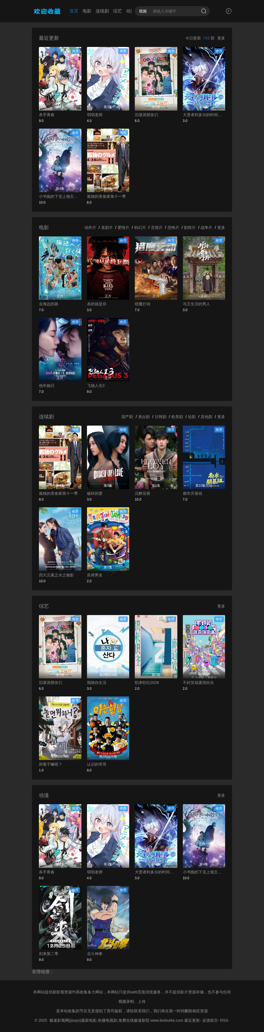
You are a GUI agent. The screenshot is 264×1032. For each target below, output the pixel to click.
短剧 (192, 416)
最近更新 (192, 1020)
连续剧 (102, 11)
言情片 (157, 227)
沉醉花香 (142, 493)
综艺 (117, 11)
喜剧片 (107, 227)
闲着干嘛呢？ (50, 764)
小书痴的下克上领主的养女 (60, 196)
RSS (224, 1020)
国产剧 (127, 416)
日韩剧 (160, 416)
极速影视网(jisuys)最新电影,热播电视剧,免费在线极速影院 (99, 1020)
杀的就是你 (96, 304)
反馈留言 (210, 1020)
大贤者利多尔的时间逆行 (204, 115)
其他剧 (206, 416)
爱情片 (123, 227)
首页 (73, 11)
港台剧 (144, 416)
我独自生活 (96, 682)
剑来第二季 (48, 953)
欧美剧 (177, 416)
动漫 (130, 11)
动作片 (90, 227)
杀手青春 (46, 115)
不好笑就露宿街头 (198, 682)
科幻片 (140, 227)
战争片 (206, 227)
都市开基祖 (192, 493)
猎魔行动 (142, 304)
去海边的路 (48, 304)
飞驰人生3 (96, 385)
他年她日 (46, 385)
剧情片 (190, 227)
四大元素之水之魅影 (56, 575)
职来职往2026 (147, 682)
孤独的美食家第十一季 (106, 196)
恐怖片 (173, 227)
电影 (87, 11)
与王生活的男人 (196, 304)
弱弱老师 (95, 115)
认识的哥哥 (96, 764)
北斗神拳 (95, 953)
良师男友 (95, 575)
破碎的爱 (95, 493)
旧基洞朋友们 (146, 115)
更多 (221, 38)
